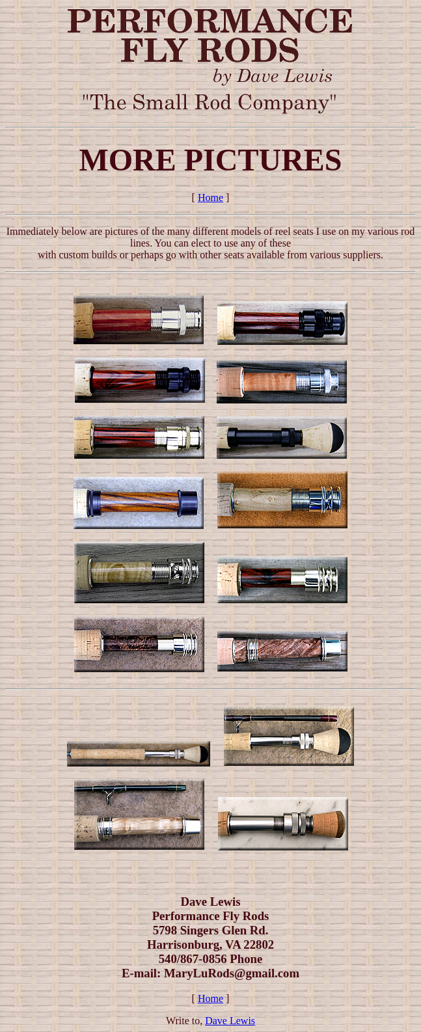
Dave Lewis (230, 1020)
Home (210, 197)
